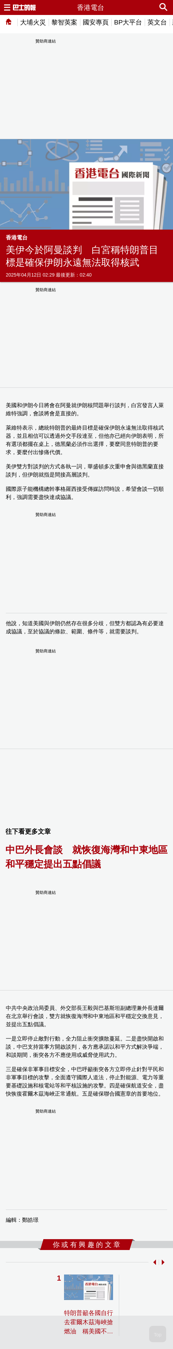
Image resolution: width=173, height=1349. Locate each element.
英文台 (157, 22)
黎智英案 (64, 22)
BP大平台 (128, 22)
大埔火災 (33, 22)
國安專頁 (96, 22)
